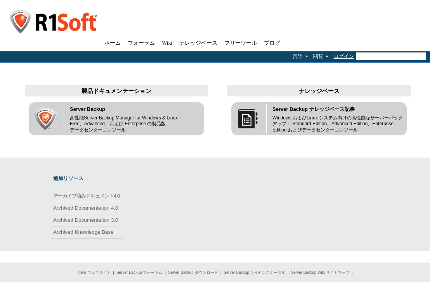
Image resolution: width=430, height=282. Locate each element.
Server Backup (87, 109)
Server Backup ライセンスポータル (254, 272)
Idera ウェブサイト (94, 272)
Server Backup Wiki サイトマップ (320, 272)
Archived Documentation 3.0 (85, 220)
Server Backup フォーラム (139, 272)
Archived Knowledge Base (83, 232)
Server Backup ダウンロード (193, 272)
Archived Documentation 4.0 (85, 208)
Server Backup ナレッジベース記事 (313, 109)
